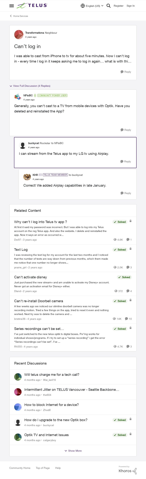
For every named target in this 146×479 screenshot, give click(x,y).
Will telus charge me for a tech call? (51, 374)
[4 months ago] (32, 380)
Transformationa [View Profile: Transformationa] (34, 32)
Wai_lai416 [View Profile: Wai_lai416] (49, 379)
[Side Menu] (12, 6)
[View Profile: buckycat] (22, 145)
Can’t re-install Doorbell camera (38, 301)
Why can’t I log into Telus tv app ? (40, 222)
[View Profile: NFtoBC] (18, 97)
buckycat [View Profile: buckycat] (33, 143)
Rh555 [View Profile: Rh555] (18, 346)
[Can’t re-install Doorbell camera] (62, 310)
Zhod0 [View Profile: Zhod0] (47, 409)
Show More (73, 450)
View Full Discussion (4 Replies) (29, 85)
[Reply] (126, 71)
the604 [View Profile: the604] (47, 394)
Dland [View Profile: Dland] (17, 291)
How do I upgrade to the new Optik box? (56, 420)
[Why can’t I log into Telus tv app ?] (62, 231)
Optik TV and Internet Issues (46, 435)
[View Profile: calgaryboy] (18, 437)
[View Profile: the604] (18, 392)
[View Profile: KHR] (27, 177)
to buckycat (76, 174)
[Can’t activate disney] (64, 284)
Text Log (21, 249)
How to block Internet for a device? (51, 405)
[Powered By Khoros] (128, 470)
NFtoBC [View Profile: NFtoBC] (28, 95)
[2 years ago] (34, 267)
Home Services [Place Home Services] (18, 15)
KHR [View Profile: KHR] (35, 174)
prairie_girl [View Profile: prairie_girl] (20, 267)
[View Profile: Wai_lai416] (18, 377)
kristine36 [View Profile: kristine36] (19, 318)
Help (58, 467)
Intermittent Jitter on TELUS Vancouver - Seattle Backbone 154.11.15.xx (70, 389)
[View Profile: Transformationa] (18, 34)
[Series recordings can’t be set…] (62, 338)
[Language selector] (92, 5)
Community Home (19, 467)
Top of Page (43, 467)
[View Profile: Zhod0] (18, 407)
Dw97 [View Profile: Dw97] (17, 239)
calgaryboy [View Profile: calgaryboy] (49, 440)
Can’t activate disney (30, 277)
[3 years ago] (29, 240)
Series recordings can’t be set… (39, 329)
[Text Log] (62, 258)
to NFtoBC (57, 143)
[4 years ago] (33, 319)
